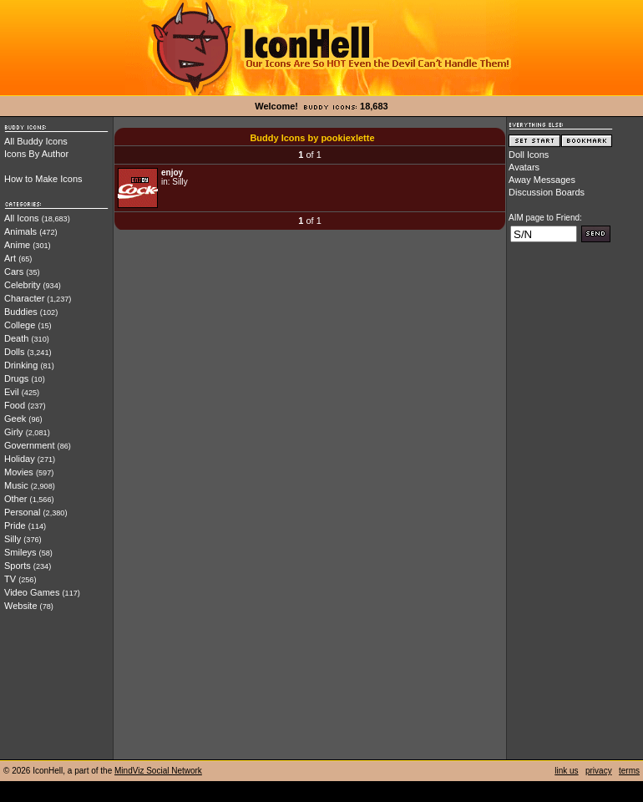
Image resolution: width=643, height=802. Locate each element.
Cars (13, 271)
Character (24, 298)
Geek (15, 419)
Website (21, 606)
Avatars (524, 167)
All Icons (21, 218)
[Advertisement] (575, 507)
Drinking (21, 365)
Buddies (21, 312)
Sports (17, 566)
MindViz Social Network (158, 770)
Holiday (19, 459)
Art (10, 258)
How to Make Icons (43, 179)
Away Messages (542, 180)
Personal (22, 512)
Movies (18, 472)
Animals (20, 231)
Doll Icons (529, 155)
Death (16, 338)
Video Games (31, 592)
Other (16, 499)
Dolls (14, 352)
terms (629, 770)
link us (566, 770)
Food (14, 405)
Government (29, 445)
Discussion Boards (547, 192)
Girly (13, 432)
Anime (17, 245)
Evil (11, 392)
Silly (12, 539)
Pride (15, 525)
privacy (598, 770)
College (19, 325)
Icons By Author (36, 154)
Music (16, 485)
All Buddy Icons (36, 141)
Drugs (16, 378)
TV (10, 579)
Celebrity (22, 285)
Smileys (20, 552)
